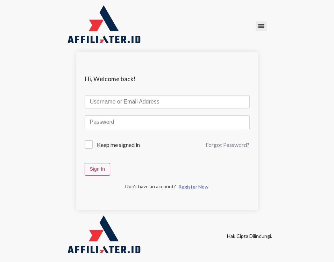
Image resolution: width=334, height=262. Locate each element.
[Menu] (261, 26)
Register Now (193, 187)
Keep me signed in (118, 144)
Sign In (97, 169)
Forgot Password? (227, 144)
